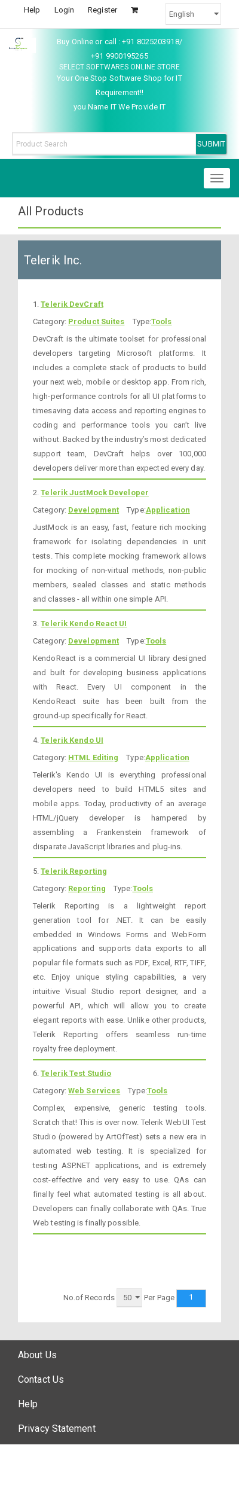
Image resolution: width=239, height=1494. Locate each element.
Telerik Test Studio (76, 1073)
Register (102, 9)
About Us (37, 1355)
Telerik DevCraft (72, 304)
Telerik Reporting (74, 871)
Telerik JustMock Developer (95, 492)
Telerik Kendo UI (72, 740)
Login (64, 9)
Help (32, 9)
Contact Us (41, 1379)
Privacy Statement (57, 1428)
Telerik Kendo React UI (84, 623)
